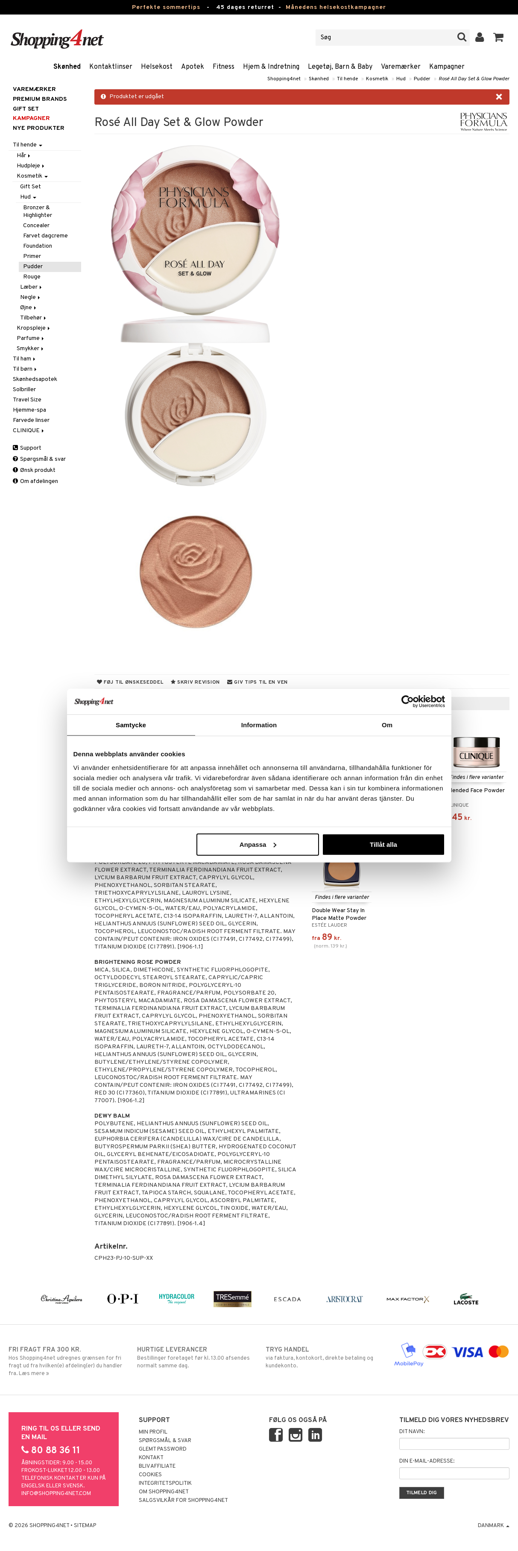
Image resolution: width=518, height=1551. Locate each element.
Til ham (25, 359)
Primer (32, 256)
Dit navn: (411, 1431)
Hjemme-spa (29, 410)
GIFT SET (26, 109)
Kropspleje (34, 328)
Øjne (29, 307)
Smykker (31, 348)
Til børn (25, 369)
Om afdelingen (35, 481)
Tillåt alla (383, 844)
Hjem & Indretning (271, 67)
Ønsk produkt (34, 470)
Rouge (32, 277)
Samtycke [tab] (131, 725)
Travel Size (27, 400)
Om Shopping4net (164, 1492)
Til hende (347, 79)
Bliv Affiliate (157, 1466)
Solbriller (24, 389)
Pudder (422, 79)
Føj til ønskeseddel (130, 682)
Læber (31, 287)
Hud (401, 79)
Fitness (223, 67)
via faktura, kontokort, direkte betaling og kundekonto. (323, 1358)
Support (27, 448)
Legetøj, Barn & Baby (340, 67)
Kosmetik (377, 79)
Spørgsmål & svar (39, 459)
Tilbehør (33, 318)
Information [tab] (259, 725)
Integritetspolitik (165, 1483)
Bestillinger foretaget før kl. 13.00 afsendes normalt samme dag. (195, 1358)
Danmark (493, 1525)
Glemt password (163, 1449)
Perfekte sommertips (166, 7)
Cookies (150, 1475)
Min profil (153, 1432)
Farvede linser (31, 420)
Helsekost (157, 67)
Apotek (192, 67)
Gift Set (30, 186)
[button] (498, 37)
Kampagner (447, 67)
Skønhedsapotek (35, 379)
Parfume (31, 338)
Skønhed (67, 67)
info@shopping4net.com (56, 1493)
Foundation (37, 246)
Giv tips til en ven (257, 682)
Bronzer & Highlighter (37, 211)
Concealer (36, 225)
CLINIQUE (29, 430)
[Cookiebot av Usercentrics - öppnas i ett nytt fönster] (407, 701)
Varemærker (401, 67)
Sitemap (85, 1525)
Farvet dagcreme (45, 236)
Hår (24, 155)
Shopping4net (284, 79)
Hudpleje (31, 166)
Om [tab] (387, 725)
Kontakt (151, 1457)
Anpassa (258, 844)
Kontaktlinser (110, 67)
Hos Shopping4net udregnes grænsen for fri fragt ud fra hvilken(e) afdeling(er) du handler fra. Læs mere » (66, 1361)
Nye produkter (38, 128)
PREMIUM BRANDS (40, 99)
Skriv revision (195, 682)
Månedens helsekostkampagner (336, 7)
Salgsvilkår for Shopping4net (183, 1500)
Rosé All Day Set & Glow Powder (474, 79)
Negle (30, 297)
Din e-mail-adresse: (426, 1461)
